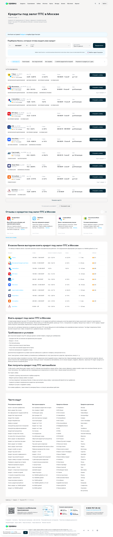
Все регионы (84, 489)
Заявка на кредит (13, 422)
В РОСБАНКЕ (60, 435)
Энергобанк (15, 294)
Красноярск (84, 422)
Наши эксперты (27, 521)
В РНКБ (58, 430)
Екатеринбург (84, 414)
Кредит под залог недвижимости (17, 453)
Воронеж (83, 435)
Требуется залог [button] (12, 157)
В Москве (31, 498)
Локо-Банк (15, 283)
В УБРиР (59, 432)
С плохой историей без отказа (16, 474)
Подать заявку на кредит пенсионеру (18, 458)
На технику (35, 430)
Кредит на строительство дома (16, 440)
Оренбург (83, 453)
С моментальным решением (40, 461)
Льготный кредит (37, 419)
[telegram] (84, 529)
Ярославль (84, 469)
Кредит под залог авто (14, 450)
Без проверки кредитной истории (41, 406)
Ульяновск (84, 487)
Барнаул (83, 463)
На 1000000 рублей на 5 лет (40, 474)
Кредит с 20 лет (36, 453)
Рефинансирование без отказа (40, 448)
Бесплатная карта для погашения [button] (16, 79)
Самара (83, 417)
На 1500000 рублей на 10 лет (40, 482)
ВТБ (13, 278)
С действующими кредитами (40, 458)
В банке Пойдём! (61, 453)
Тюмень (83, 443)
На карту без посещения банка (16, 435)
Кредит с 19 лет (36, 450)
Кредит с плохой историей (15, 471)
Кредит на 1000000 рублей (15, 487)
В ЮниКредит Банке (62, 469)
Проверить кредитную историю (17, 461)
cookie (12, 532)
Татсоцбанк (15, 300)
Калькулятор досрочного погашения (18, 424)
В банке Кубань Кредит (63, 456)
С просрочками (36, 463)
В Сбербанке (60, 406)
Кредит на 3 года (37, 427)
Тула (82, 466)
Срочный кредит (37, 466)
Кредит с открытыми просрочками (18, 469)
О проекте (8, 519)
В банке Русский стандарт (64, 440)
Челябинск (84, 427)
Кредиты (15, 498)
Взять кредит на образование (16, 437)
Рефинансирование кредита (16, 463)
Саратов (83, 450)
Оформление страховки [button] (45, 91)
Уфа (82, 424)
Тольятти (83, 458)
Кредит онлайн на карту (15, 448)
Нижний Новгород (86, 432)
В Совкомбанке (61, 414)
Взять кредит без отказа (15, 409)
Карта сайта (18, 521)
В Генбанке (60, 458)
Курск (82, 479)
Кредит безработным (14, 419)
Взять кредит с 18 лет (14, 466)
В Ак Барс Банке (61, 445)
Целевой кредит (36, 469)
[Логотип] (11, 525)
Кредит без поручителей (15, 414)
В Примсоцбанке (61, 487)
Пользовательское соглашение (49, 519)
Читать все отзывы (11, 236)
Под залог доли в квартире (39, 443)
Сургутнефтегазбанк (17, 289)
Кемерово (83, 482)
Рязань (83, 474)
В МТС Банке (60, 419)
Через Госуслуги (36, 471)
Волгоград (83, 448)
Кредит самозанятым (14, 476)
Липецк (83, 476)
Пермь (82, 445)
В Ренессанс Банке (62, 443)
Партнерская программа (25, 519)
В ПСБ (58, 427)
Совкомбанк (67, 216)
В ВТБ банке (60, 409)
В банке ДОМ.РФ (61, 484)
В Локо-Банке (60, 461)
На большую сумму (37, 411)
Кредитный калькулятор (15, 430)
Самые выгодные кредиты (15, 479)
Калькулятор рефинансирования (17, 427)
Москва (83, 406)
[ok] (93, 529)
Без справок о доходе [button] (43, 79)
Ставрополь (84, 484)
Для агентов (36, 519)
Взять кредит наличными (15, 445)
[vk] (88, 529)
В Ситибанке (60, 479)
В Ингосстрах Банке (62, 474)
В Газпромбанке (61, 417)
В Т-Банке (59, 471)
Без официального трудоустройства (18, 411)
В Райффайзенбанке (62, 424)
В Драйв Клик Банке (62, 482)
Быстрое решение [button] (22, 157)
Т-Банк (14, 256)
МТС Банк (14, 273)
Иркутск (83, 456)
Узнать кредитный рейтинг (15, 482)
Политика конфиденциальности (68, 519)
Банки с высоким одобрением (16, 406)
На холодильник (36, 432)
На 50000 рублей (37, 487)
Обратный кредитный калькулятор (42, 437)
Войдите (23, 34)
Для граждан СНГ (37, 414)
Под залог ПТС (23, 498)
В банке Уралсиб (61, 466)
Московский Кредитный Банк (20, 262)
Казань (83, 437)
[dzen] (97, 529)
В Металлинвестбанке (63, 476)
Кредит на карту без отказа (15, 432)
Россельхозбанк (93, 216)
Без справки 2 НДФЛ (38, 409)
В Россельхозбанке (62, 422)
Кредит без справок (13, 417)
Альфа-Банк (16, 216)
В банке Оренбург (62, 463)
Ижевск (83, 471)
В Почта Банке (61, 411)
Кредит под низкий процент (16, 456)
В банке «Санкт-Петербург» (64, 450)
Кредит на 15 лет (37, 422)
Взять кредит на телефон (15, 443)
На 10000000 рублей (38, 476)
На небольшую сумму (38, 435)
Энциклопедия (10, 521)
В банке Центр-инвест (63, 448)
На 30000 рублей (37, 484)
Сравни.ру (8, 498)
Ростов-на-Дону (85, 430)
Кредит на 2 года (37, 424)
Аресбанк (14, 305)
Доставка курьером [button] (31, 79)
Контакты (15, 519)
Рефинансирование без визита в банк (43, 445)
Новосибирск (84, 411)
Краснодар (84, 409)
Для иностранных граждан (39, 417)
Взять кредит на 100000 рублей (17, 484)
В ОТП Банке (60, 437)
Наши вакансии (36, 521)
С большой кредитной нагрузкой (41, 456)
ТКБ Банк (40, 216)
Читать (23, 228)
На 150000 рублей (37, 479)
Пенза (82, 461)
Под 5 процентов (37, 440)
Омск (82, 440)
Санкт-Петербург (85, 419)
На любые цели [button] (55, 79)
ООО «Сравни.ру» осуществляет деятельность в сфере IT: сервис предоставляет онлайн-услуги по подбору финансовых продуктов (37, 528)
